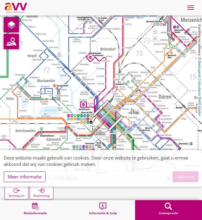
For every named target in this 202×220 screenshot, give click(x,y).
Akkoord (185, 177)
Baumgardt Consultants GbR (199, 82)
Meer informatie (25, 177)
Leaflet (199, 111)
